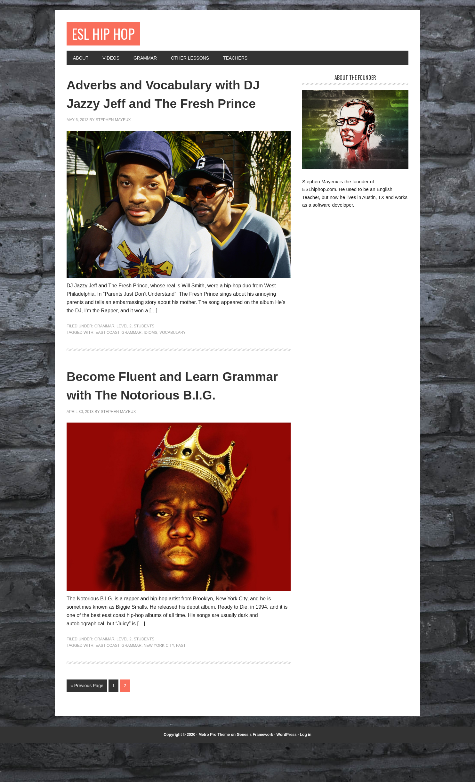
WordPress (287, 773)
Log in (305, 773)
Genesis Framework (255, 773)
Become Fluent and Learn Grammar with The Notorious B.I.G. (172, 414)
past (181, 684)
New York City (159, 684)
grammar (132, 352)
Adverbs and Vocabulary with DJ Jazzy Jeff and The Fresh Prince (174, 104)
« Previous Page (86, 724)
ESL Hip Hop (107, 34)
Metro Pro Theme (214, 773)
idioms (150, 352)
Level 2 (124, 346)
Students (144, 346)
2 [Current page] (125, 724)
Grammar (104, 346)
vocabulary (172, 352)
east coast (107, 352)
